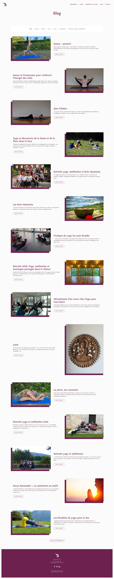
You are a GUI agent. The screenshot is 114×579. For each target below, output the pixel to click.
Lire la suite (59, 54)
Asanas (37, 29)
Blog (101, 4)
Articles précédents (57, 540)
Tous (30, 29)
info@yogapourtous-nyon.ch (57, 562)
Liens (55, 29)
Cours (81, 4)
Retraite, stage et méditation (76, 29)
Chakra (43, 29)
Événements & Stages (91, 4)
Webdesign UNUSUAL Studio (57, 571)
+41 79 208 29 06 (57, 561)
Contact (107, 4)
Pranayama (62, 29)
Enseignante (73, 4)
